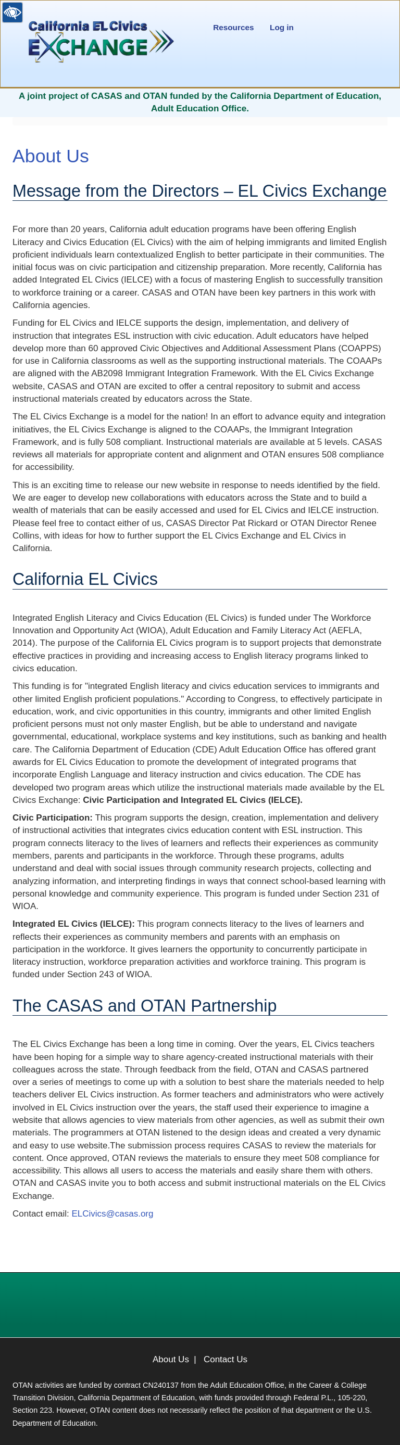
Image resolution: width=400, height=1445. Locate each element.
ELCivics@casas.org (112, 1214)
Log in (282, 27)
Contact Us (225, 1359)
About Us (171, 1359)
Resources (233, 27)
